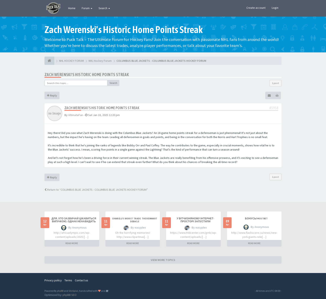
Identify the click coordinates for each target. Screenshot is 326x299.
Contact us (81, 280)
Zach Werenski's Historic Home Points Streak (86, 74)
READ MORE (71, 243)
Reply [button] (52, 95)
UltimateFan (75, 115)
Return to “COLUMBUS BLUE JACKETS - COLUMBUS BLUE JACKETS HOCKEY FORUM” (96, 190)
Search (104, 8)
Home (71, 8)
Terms (68, 280)
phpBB (60, 290)
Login (275, 8)
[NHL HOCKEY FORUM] (49, 61)
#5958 (273, 108)
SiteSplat (73, 290)
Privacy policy (53, 280)
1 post (275, 83)
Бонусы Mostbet (256, 218)
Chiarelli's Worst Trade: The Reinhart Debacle (134, 220)
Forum (87, 8)
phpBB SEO (70, 295)
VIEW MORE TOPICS (163, 260)
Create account (255, 8)
